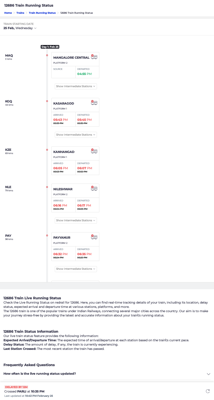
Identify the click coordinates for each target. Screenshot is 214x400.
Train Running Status (42, 12)
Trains (20, 12)
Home (8, 12)
